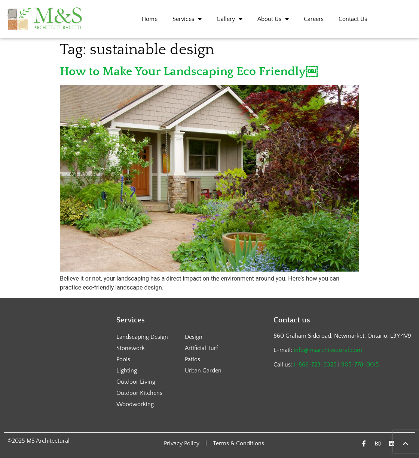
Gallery (229, 19)
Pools (123, 359)
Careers (314, 19)
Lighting (126, 370)
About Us (273, 19)
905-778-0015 (360, 364)
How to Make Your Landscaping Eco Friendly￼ (189, 71)
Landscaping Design (142, 337)
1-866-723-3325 (315, 364)
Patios (192, 359)
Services (187, 19)
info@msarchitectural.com (328, 350)
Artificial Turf (201, 348)
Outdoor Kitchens (139, 393)
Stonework (130, 348)
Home (149, 19)
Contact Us (353, 19)
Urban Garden (203, 370)
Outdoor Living (135, 381)
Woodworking (135, 404)
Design (193, 337)
